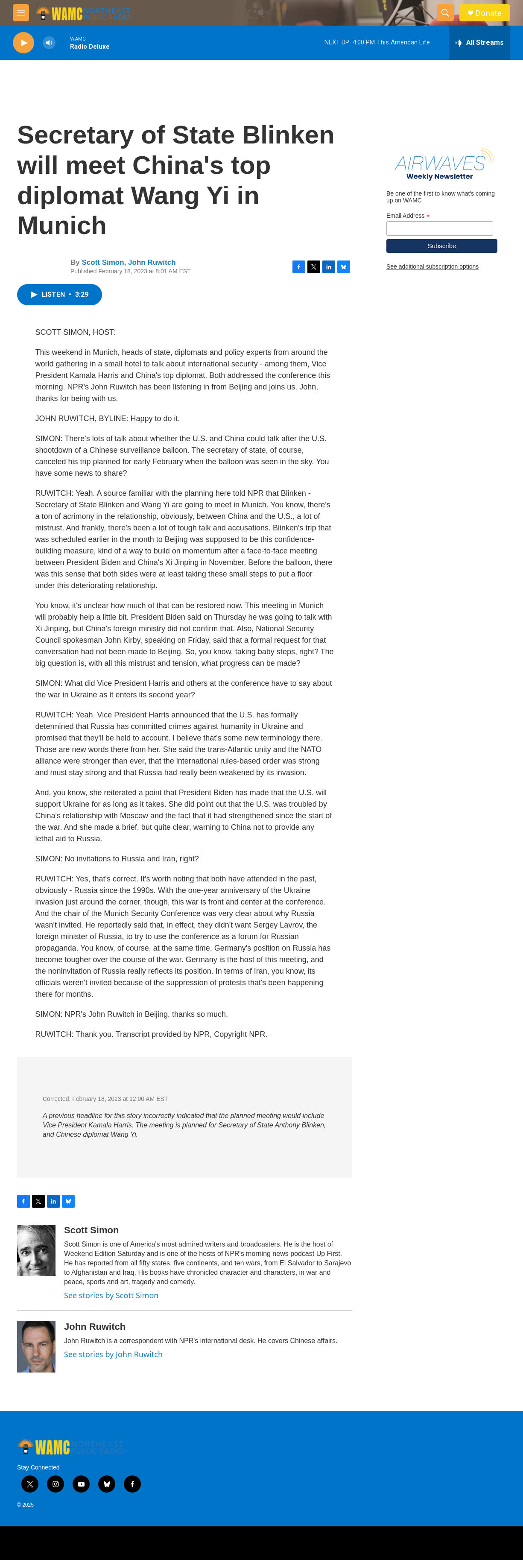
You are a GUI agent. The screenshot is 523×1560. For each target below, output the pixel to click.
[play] (23, 43)
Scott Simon (103, 262)
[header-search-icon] (445, 12)
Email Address (408, 216)
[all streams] (479, 43)
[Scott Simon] (36, 1250)
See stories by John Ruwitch (113, 1354)
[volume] (49, 43)
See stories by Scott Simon (111, 1295)
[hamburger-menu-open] (21, 12)
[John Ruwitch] (36, 1347)
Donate (488, 13)
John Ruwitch (151, 262)
